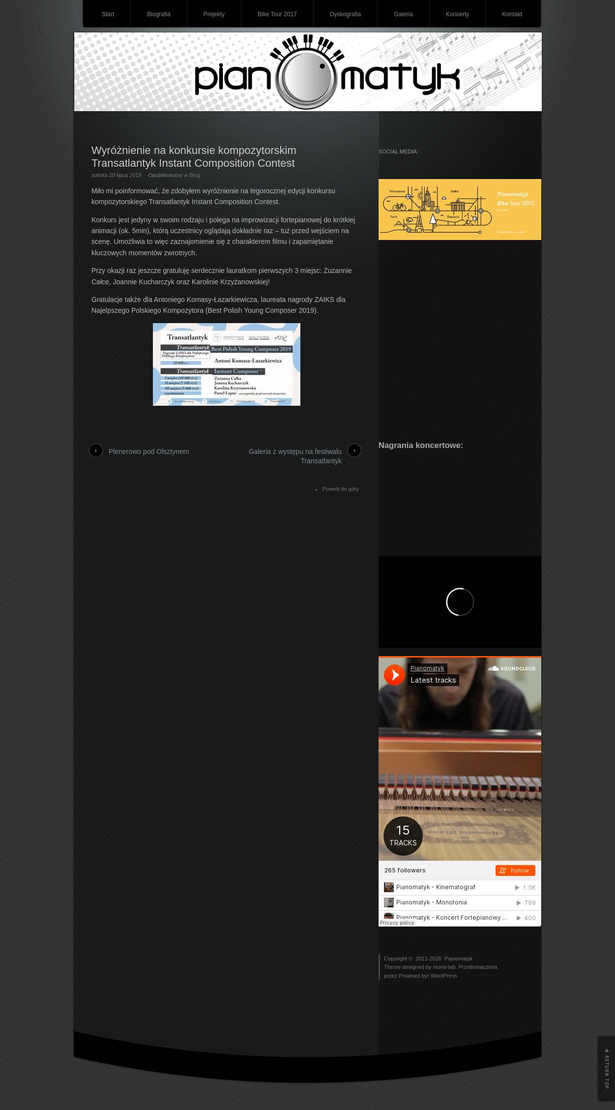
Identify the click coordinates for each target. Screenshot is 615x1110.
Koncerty (457, 14)
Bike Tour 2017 (277, 14)
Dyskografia (345, 14)
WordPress (444, 976)
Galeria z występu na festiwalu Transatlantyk (295, 456)
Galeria (403, 14)
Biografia (158, 14)
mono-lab (444, 967)
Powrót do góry (340, 489)
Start (108, 14)
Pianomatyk (458, 958)
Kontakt (512, 14)
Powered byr (415, 976)
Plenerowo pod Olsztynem (149, 451)
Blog (194, 175)
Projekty (214, 14)
